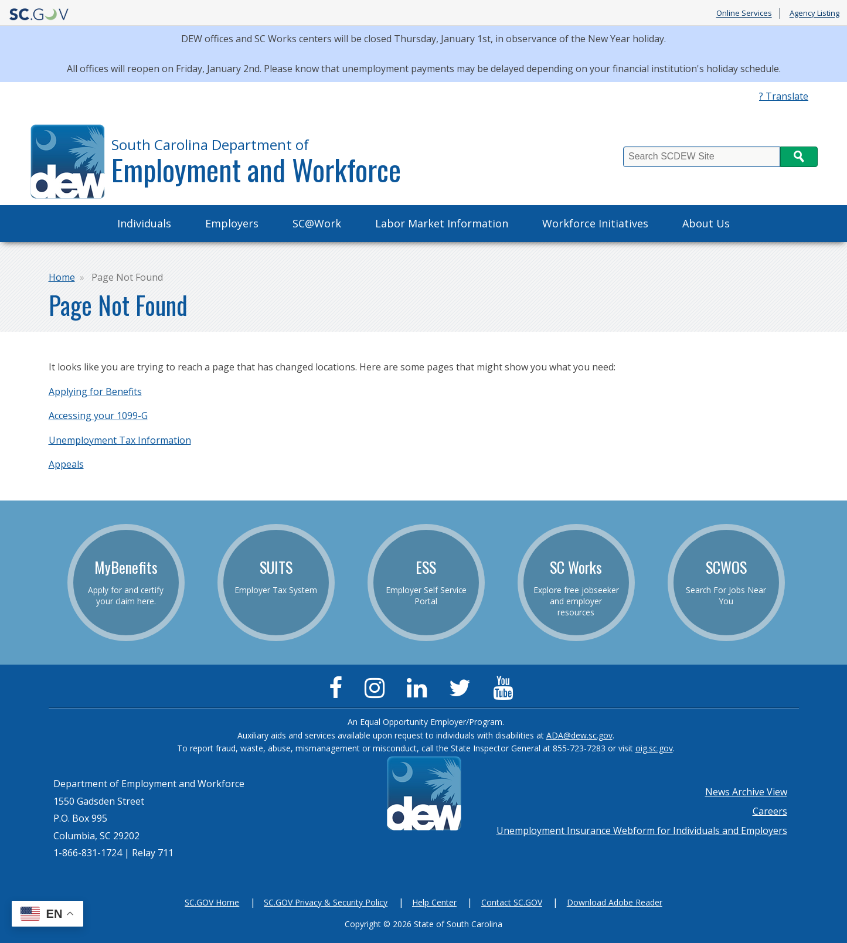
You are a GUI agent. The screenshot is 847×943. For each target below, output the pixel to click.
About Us (706, 223)
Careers (770, 811)
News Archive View (746, 791)
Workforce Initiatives (595, 223)
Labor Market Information (441, 223)
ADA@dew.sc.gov (579, 735)
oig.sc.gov (654, 748)
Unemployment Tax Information (120, 440)
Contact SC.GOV (511, 902)
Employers (231, 223)
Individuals (144, 223)
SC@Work (316, 223)
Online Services (744, 13)
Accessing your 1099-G (98, 415)
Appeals (66, 464)
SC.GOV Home (212, 902)
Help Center (434, 902)
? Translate (783, 96)
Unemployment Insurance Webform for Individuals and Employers (641, 830)
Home (62, 277)
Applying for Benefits (95, 391)
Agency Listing (814, 13)
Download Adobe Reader (614, 902)
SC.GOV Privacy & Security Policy (325, 902)
